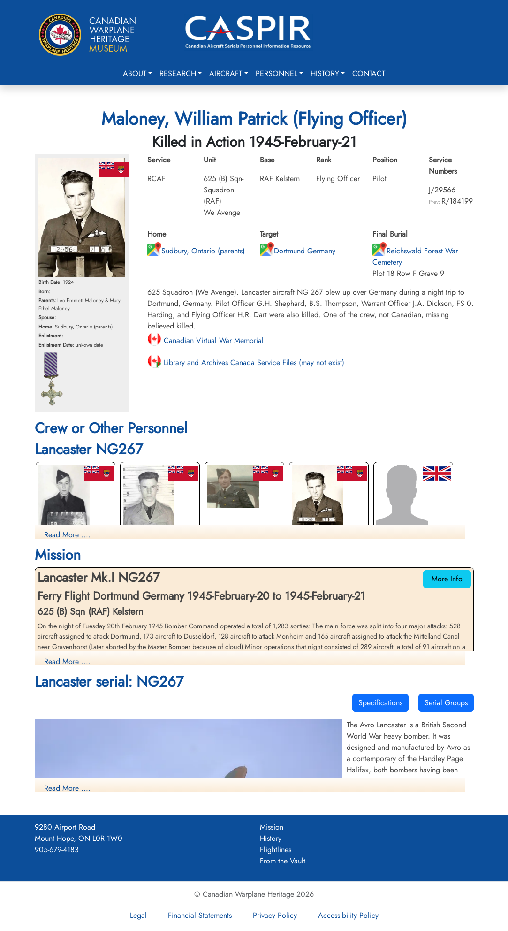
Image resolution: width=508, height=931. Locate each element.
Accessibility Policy (348, 915)
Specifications (380, 702)
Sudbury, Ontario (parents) (196, 250)
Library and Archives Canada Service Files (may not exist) (245, 362)
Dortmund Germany (297, 250)
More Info (447, 578)
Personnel (276, 73)
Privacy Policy (275, 915)
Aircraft (225, 73)
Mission (271, 827)
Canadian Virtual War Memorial (205, 340)
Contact (368, 73)
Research (177, 73)
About (134, 73)
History (325, 73)
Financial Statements (200, 915)
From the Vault (282, 860)
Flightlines (275, 849)
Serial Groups (446, 702)
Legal (138, 915)
